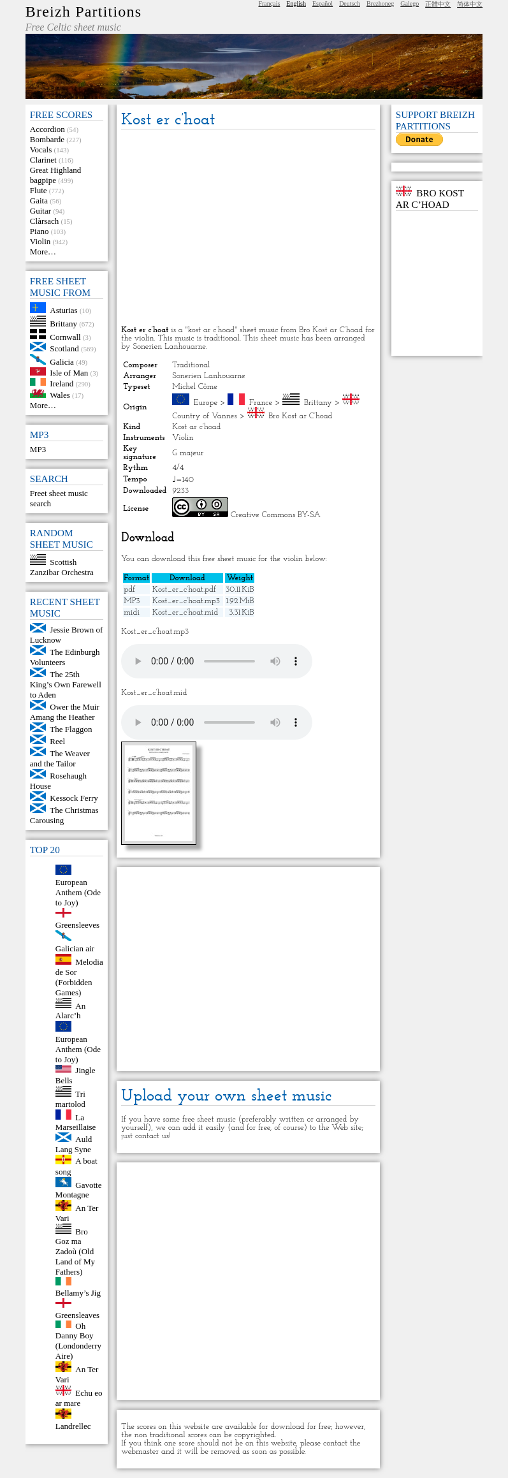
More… (43, 251)
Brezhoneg (380, 3)
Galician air (74, 948)
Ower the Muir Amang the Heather (64, 712)
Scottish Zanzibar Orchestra (62, 567)
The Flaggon (71, 729)
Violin (40, 241)
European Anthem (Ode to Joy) (78, 892)
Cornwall (65, 336)
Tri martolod (70, 1099)
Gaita (39, 200)
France (260, 403)
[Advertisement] (248, 228)
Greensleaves (77, 1315)
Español (322, 3)
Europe (206, 403)
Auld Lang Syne (73, 1144)
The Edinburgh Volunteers (65, 657)
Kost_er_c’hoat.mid (185, 612)
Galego (409, 3)
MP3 (38, 449)
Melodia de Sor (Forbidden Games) (79, 977)
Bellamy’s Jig (78, 1293)
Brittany (63, 323)
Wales (59, 395)
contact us (152, 1136)
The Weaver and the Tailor (60, 758)
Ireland (61, 383)
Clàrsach (44, 221)
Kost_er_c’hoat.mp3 (186, 601)
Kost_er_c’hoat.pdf (184, 589)
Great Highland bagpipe (56, 175)
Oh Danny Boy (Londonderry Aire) (78, 1341)
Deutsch (349, 3)
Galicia (62, 362)
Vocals (41, 149)
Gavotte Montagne (78, 1189)
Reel (57, 741)
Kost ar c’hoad (196, 427)
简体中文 (470, 4)
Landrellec (73, 1426)
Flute (38, 190)
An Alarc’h (70, 1010)
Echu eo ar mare (79, 1398)
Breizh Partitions (83, 11)
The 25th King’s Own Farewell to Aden (65, 684)
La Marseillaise (75, 1122)
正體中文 (438, 4)
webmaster (140, 1451)
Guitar (40, 211)
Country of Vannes (204, 416)
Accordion (47, 129)
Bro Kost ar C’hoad (300, 416)
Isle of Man (69, 372)
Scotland (64, 348)
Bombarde (47, 139)
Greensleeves (77, 925)
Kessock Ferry (74, 798)
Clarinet (43, 160)
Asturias (63, 310)
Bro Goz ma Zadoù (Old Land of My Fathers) (75, 1251)
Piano (39, 231)
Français (269, 3)
